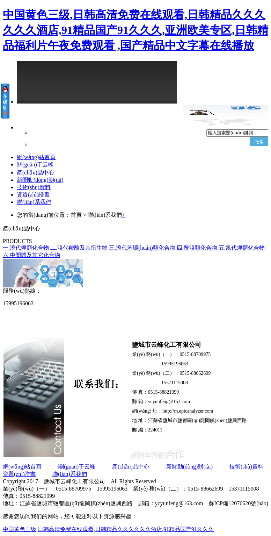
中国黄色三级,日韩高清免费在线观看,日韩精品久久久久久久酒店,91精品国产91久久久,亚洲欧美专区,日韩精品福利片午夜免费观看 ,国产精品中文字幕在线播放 (135, 30)
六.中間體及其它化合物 (31, 255)
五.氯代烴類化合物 (242, 248)
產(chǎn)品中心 (35, 173)
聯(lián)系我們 (34, 202)
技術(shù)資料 (34, 187)
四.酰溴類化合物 (197, 248)
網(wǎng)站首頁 (36, 157)
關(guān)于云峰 (35, 164)
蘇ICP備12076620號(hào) (238, 503)
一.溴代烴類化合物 (26, 248)
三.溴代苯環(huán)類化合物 (142, 248)
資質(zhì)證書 (33, 195)
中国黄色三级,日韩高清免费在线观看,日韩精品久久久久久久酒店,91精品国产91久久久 (108, 529)
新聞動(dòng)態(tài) (40, 180)
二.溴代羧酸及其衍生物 (79, 248)
